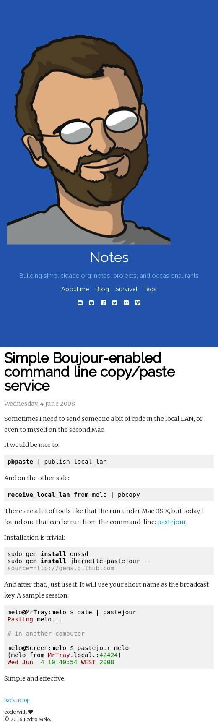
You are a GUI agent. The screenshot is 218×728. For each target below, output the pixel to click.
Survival (126, 288)
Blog (102, 288)
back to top (16, 700)
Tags (150, 288)
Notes (109, 257)
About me (75, 288)
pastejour (171, 522)
